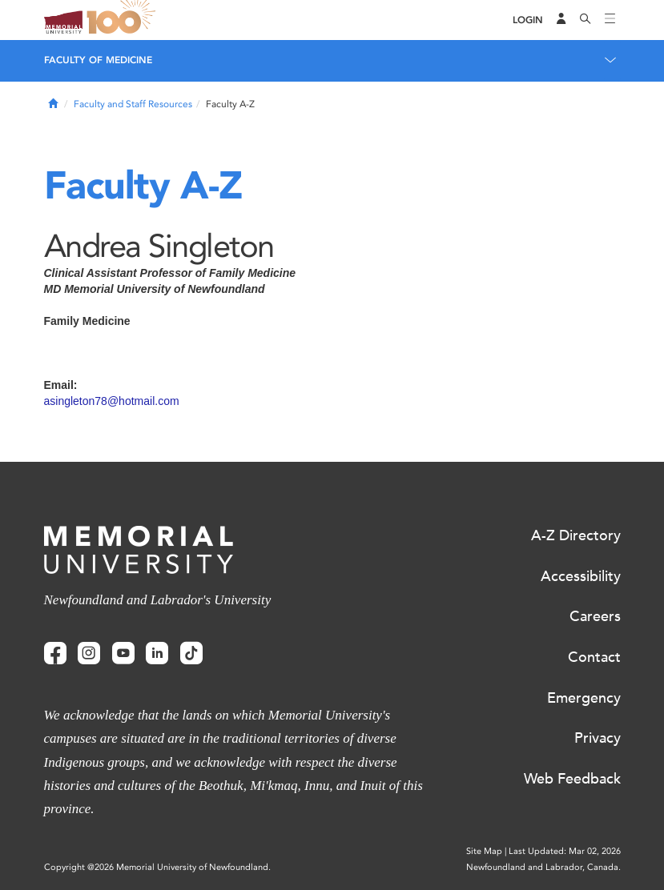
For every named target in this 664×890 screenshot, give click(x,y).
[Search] (585, 20)
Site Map (484, 851)
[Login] (528, 20)
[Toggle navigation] (610, 20)
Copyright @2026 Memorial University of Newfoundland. (157, 867)
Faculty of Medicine (98, 60)
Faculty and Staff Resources (133, 104)
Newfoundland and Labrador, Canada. (543, 867)
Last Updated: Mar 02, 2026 (565, 851)
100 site (124, 20)
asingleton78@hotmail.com (111, 401)
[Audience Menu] (561, 20)
